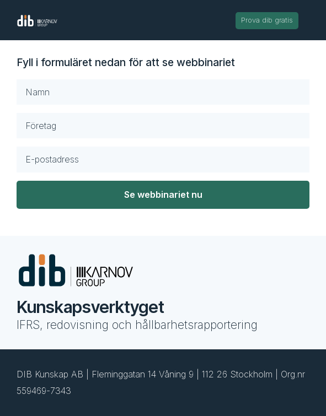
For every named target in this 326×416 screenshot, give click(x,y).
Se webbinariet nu (163, 194)
